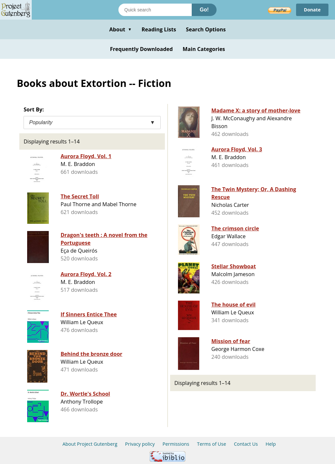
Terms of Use (211, 444)
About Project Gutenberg (89, 444)
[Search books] (155, 10)
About (120, 29)
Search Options (206, 29)
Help (271, 444)
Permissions (176, 444)
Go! (204, 9)
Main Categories (204, 49)
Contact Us (246, 444)
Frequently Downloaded (141, 49)
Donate (312, 10)
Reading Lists (159, 29)
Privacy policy (140, 444)
